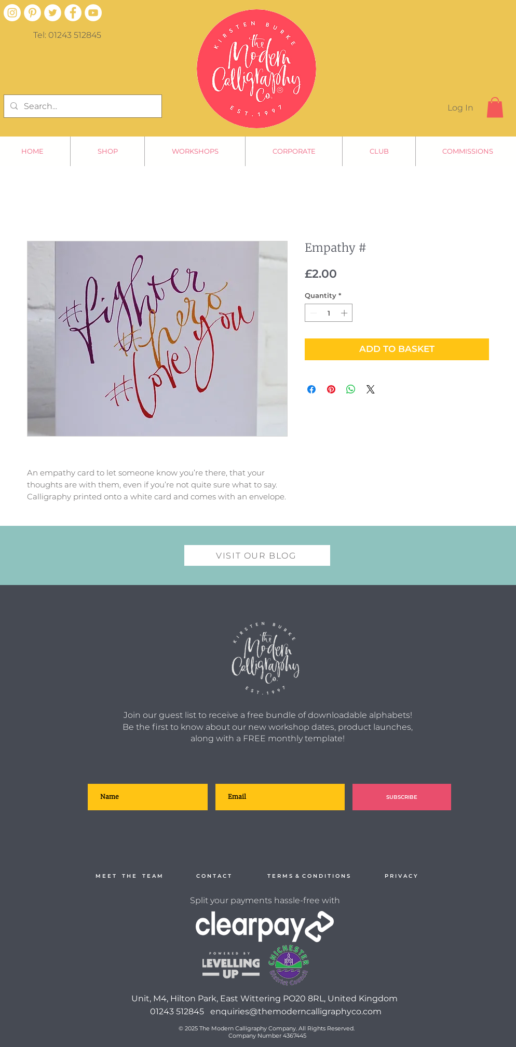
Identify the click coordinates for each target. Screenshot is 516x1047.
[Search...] (82, 106)
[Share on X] (370, 389)
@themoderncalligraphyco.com (315, 1011)
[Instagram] (12, 12)
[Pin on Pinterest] (331, 389)
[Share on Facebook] (311, 389)
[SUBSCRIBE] (401, 797)
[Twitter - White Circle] (52, 12)
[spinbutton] (329, 313)
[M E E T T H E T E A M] (128, 876)
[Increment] (345, 313)
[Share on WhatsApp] (351, 389)
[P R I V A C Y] (401, 876)
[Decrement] (312, 313)
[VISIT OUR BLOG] (257, 555)
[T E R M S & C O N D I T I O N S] (308, 876)
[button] (495, 107)
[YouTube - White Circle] (93, 12)
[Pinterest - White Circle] (32, 12)
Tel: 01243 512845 (67, 35)
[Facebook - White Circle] (73, 12)
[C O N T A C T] (213, 876)
